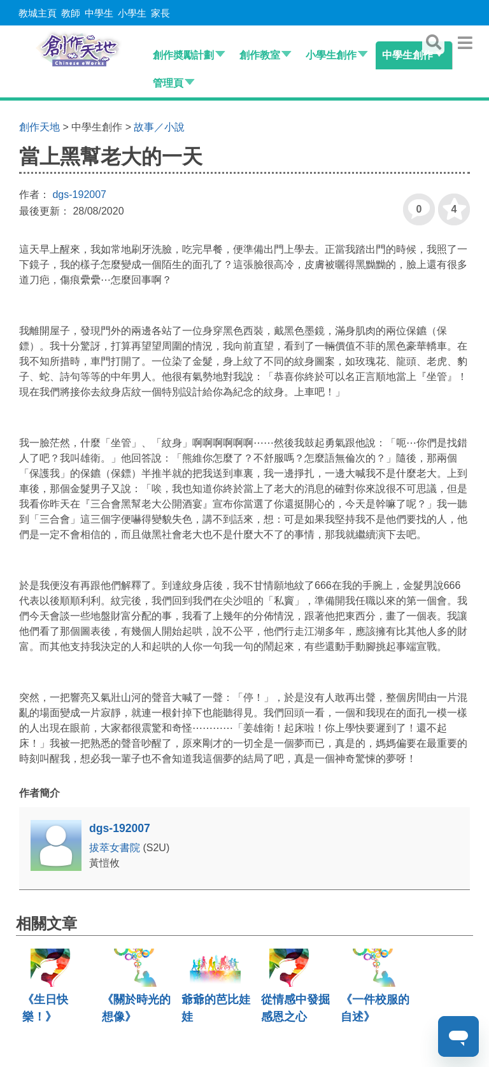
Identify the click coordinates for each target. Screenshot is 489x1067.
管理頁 (168, 83)
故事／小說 (159, 127)
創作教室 (259, 55)
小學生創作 (331, 55)
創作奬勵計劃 (183, 55)
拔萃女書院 (116, 847)
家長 (160, 13)
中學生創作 (407, 55)
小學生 (132, 13)
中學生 (99, 13)
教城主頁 (37, 13)
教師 (70, 13)
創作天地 (39, 127)
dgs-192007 (79, 194)
